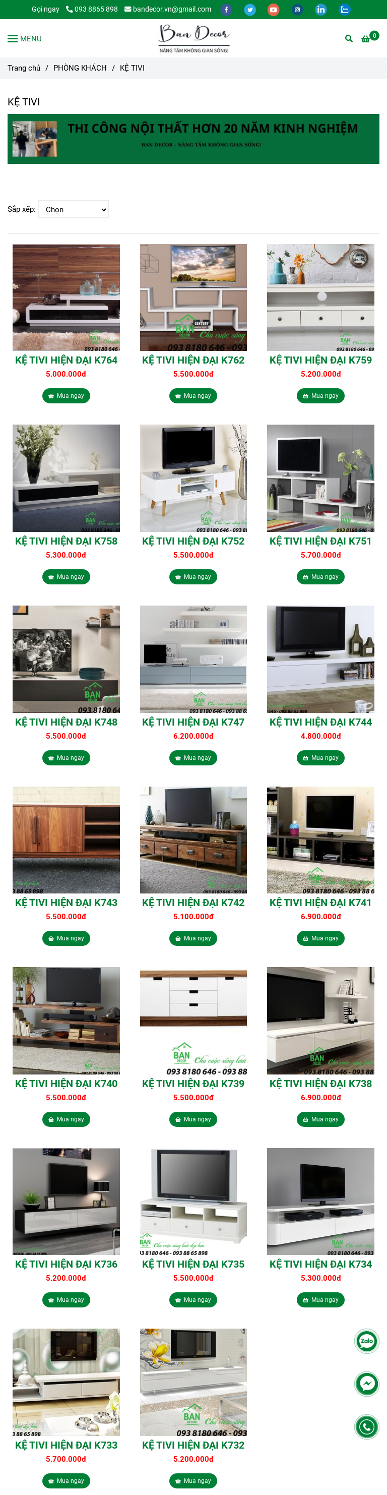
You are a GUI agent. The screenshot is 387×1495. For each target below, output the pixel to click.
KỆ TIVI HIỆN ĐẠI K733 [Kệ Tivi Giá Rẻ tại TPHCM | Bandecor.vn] (66, 1445)
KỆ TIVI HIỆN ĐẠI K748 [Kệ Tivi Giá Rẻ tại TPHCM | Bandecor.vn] (66, 722)
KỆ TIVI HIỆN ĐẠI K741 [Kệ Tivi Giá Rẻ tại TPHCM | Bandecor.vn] (321, 902)
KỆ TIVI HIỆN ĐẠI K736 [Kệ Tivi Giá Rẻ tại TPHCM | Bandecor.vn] (66, 1264)
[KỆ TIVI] (193, 38)
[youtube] (274, 9)
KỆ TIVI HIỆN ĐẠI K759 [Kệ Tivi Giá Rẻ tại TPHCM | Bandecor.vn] (321, 360)
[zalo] (345, 9)
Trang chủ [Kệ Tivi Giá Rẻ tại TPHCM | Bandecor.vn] (24, 68)
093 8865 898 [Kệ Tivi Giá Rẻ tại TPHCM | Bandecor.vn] (92, 9)
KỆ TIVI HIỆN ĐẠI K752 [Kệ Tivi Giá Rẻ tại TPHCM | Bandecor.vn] (193, 541)
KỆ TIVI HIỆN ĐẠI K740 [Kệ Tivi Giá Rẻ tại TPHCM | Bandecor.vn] (66, 1083)
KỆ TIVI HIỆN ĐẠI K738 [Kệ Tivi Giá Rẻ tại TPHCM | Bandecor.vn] (321, 1083)
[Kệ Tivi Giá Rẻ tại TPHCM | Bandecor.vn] (370, 38)
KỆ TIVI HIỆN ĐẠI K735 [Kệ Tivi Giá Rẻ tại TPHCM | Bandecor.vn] (193, 1264)
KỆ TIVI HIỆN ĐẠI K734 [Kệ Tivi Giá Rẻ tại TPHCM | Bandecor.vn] (321, 1264)
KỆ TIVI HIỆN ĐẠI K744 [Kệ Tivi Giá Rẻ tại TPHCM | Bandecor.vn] (321, 722)
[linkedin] (322, 9)
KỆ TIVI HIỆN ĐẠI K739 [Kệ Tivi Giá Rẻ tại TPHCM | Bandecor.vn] (193, 1083)
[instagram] (298, 9)
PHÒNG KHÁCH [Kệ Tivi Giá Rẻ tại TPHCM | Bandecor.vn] (80, 68)
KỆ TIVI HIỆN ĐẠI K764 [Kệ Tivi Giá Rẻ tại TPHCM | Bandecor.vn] (66, 360)
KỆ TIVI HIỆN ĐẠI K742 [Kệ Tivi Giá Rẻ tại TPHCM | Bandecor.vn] (193, 902)
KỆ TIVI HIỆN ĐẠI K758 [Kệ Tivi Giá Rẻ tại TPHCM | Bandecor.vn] (66, 541)
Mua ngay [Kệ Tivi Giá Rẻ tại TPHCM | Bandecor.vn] (66, 395)
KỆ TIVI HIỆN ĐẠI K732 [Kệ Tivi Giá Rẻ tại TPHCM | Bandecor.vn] (193, 1445)
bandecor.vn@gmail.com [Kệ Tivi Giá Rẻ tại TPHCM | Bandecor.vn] (167, 9)
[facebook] (227, 9)
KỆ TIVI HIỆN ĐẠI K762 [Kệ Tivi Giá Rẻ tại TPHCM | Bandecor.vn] (193, 360)
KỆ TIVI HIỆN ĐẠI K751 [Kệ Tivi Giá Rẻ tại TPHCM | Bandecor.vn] (321, 541)
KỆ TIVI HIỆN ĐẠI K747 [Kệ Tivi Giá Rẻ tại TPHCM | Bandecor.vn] (193, 722)
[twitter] (251, 9)
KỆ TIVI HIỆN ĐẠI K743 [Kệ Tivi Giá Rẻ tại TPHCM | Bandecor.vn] (66, 902)
